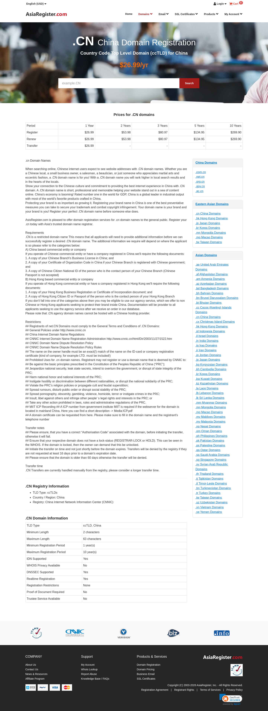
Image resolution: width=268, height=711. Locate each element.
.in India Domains (207, 340)
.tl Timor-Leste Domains (211, 483)
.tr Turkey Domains (208, 493)
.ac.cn (200, 191)
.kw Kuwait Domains (209, 378)
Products (211, 14)
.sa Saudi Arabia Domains (213, 454)
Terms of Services (210, 689)
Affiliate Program (35, 678)
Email (164, 14)
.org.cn (200, 181)
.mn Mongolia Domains (211, 232)
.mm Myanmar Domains (211, 402)
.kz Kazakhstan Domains (212, 383)
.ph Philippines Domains (212, 436)
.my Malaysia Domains (210, 421)
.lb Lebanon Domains (210, 393)
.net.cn (200, 176)
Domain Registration (148, 664)
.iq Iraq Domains (206, 345)
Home (128, 13)
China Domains (206, 162)
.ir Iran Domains (206, 350)
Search (189, 83)
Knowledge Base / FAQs (95, 678)
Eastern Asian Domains (212, 204)
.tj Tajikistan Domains (209, 478)
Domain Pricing (146, 669)
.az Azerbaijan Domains (211, 283)
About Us (30, 664)
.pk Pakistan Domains (210, 440)
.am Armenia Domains (210, 279)
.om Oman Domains (209, 431)
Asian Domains (206, 255)
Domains (145, 14)
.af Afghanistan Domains (212, 274)
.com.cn (201, 172)
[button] (36, 3)
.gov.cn (200, 186)
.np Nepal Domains (208, 426)
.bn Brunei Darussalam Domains (217, 297)
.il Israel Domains (207, 336)
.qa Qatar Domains (208, 450)
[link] (231, 699)
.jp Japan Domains (208, 223)
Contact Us (31, 669)
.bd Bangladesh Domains (212, 288)
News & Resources (36, 674)
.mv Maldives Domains (210, 416)
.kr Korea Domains (208, 227)
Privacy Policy (234, 689)
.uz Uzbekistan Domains (212, 502)
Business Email (146, 674)
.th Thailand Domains (210, 473)
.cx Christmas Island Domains (215, 321)
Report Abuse (89, 674)
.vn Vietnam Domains (210, 507)
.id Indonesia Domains (210, 331)
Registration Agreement (154, 689)
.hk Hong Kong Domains (212, 218)
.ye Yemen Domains (209, 512)
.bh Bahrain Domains (209, 293)
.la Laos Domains (207, 388)
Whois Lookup (89, 669)
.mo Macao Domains (209, 237)
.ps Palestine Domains (210, 445)
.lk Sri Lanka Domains (210, 397)
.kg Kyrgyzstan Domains (212, 364)
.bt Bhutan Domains (209, 302)
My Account (234, 14)
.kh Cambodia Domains (211, 369)
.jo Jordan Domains (208, 355)
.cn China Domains (208, 213)
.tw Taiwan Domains (209, 242)
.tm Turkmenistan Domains (213, 488)
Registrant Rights (184, 689)
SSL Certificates (186, 14)
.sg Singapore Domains (211, 459)
